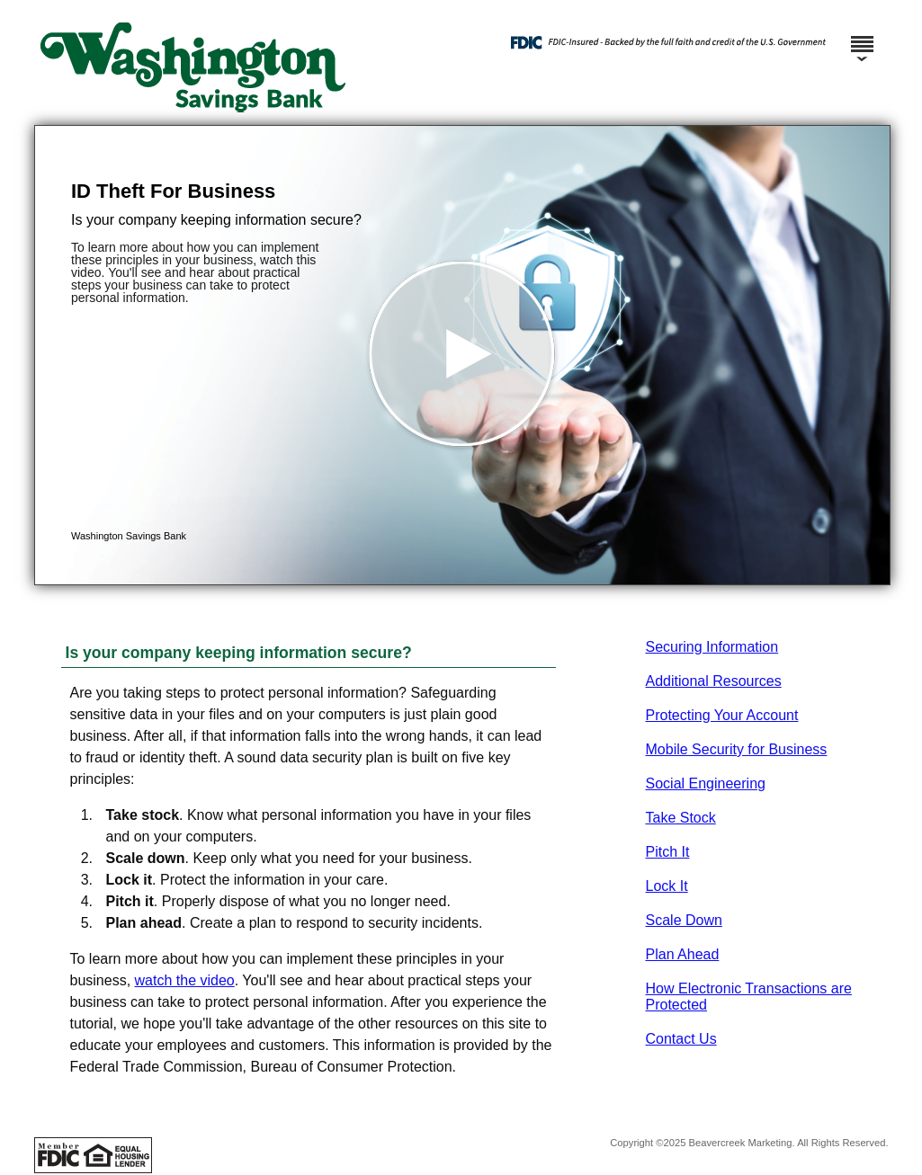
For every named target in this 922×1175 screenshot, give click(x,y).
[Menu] (862, 36)
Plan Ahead (683, 954)
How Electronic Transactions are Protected (749, 996)
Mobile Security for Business (737, 749)
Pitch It (668, 851)
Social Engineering (705, 783)
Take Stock (681, 817)
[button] (462, 355)
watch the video (185, 980)
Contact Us (681, 1038)
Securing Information (712, 646)
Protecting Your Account (722, 715)
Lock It (667, 886)
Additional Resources (714, 681)
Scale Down (684, 920)
